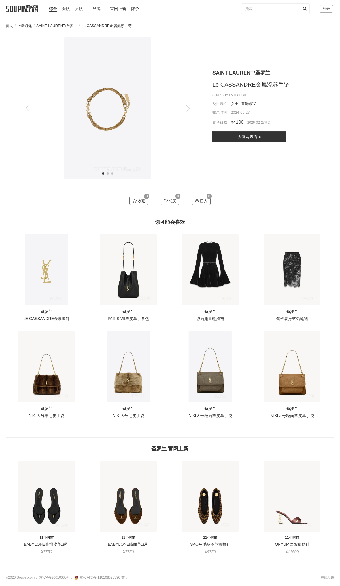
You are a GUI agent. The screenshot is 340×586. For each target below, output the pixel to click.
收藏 (139, 201)
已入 (201, 201)
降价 (135, 9)
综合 (53, 9)
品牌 (97, 9)
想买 (170, 201)
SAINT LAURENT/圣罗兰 (56, 26)
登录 (326, 9)
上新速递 (24, 26)
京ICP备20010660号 (54, 577)
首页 (9, 26)
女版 (66, 9)
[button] (188, 108)
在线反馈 (327, 577)
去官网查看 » (249, 136)
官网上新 (118, 9)
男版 (79, 9)
